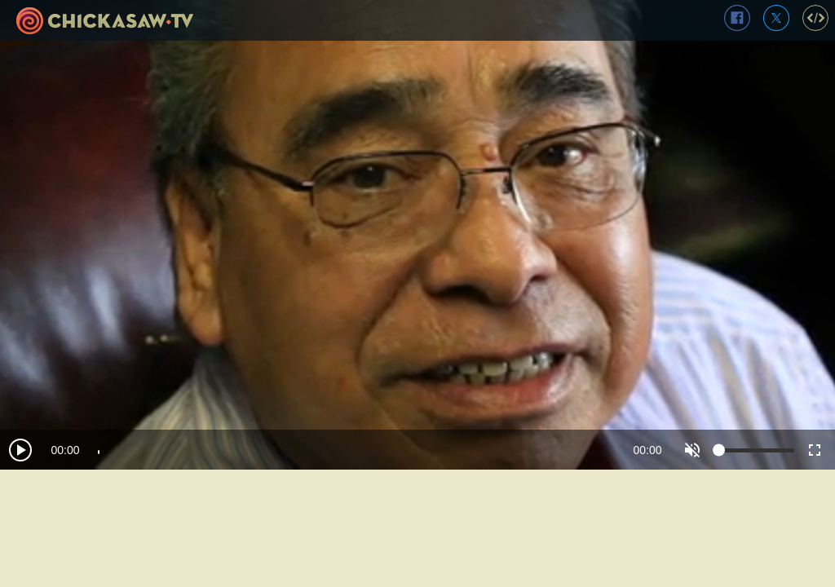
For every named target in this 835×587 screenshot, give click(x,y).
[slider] (356, 450)
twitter (776, 18)
